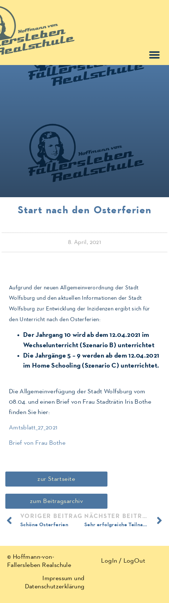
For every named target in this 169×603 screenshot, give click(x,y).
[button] (154, 54)
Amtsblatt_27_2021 (33, 427)
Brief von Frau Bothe (37, 443)
